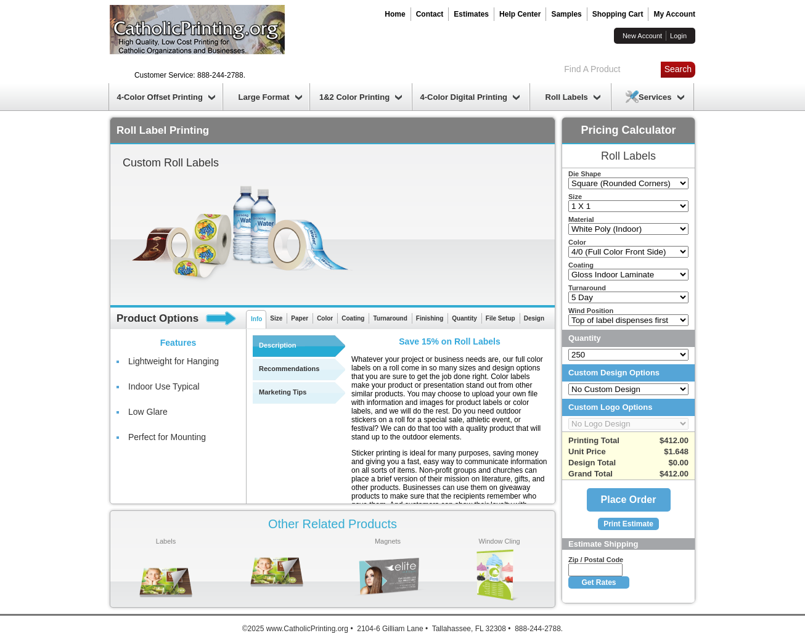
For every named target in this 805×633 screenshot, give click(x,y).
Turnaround (390, 318)
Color (325, 318)
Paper (299, 318)
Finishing (429, 318)
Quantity (464, 318)
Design (534, 318)
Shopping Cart (618, 14)
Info (256, 319)
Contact (430, 14)
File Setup (500, 318)
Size (276, 318)
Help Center (520, 14)
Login (678, 35)
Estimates (471, 14)
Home (395, 14)
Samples (566, 14)
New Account (642, 35)
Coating (352, 318)
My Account (674, 14)
